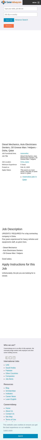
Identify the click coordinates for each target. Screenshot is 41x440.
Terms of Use (11, 419)
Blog (7, 388)
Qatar (27, 162)
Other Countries (12, 373)
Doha (22, 162)
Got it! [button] (20, 436)
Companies (10, 376)
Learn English (11, 399)
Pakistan (9, 370)
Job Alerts (9, 379)
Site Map (9, 417)
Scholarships (11, 391)
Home (8, 408)
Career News (11, 396)
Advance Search (21, 20)
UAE (7, 365)
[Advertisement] (20, 52)
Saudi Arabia (11, 368)
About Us (9, 411)
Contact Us (10, 414)
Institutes (9, 394)
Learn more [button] (7, 430)
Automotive (24, 153)
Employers (9, 25)
